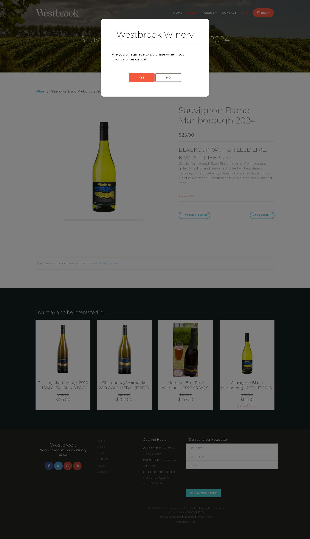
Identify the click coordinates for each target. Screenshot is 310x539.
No (168, 77)
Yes (141, 77)
